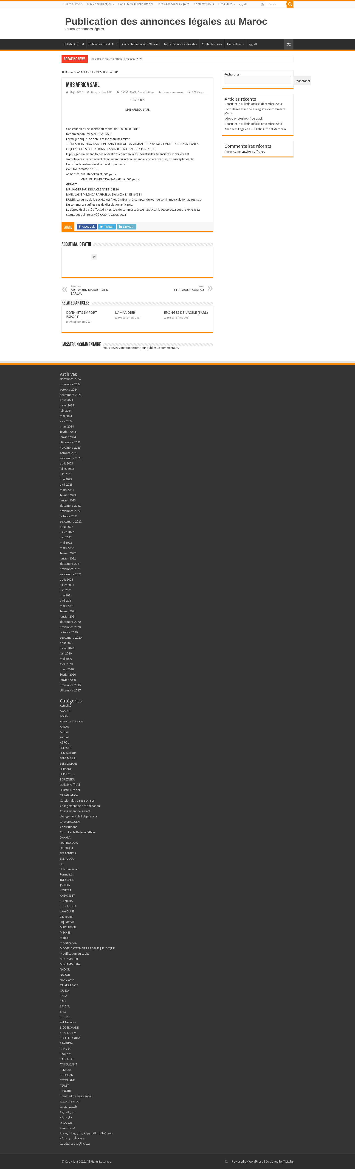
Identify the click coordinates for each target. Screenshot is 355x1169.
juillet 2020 (67, 648)
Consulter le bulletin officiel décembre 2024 (116, 59)
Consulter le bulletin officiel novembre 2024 (253, 124)
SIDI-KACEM (68, 1033)
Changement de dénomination (80, 806)
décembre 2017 (70, 690)
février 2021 (68, 611)
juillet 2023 (67, 468)
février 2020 (68, 674)
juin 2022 (66, 537)
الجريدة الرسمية (70, 1101)
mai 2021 (66, 595)
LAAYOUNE (67, 911)
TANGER (65, 1048)
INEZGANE (67, 879)
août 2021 (66, 579)
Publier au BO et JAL (99, 4)
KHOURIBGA (68, 906)
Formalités (67, 874)
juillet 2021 (67, 585)
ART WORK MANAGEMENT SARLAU (94, 290)
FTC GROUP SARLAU (180, 288)
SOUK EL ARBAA (70, 1038)
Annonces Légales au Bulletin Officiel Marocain (255, 129)
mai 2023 (66, 479)
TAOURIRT (67, 1059)
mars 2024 (67, 426)
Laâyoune (66, 916)
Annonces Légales (72, 721)
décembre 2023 (70, 442)
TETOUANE (67, 1080)
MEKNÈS (65, 932)
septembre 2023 (71, 458)
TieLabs (288, 1161)
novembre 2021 (70, 569)
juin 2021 (66, 590)
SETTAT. (65, 1017)
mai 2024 (66, 416)
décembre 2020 (70, 622)
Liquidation (67, 922)
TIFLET (64, 1085)
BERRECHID (67, 774)
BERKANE (66, 769)
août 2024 (66, 400)
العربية (243, 4)
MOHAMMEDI (69, 959)
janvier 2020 (68, 680)
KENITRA (65, 890)
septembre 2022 (71, 521)
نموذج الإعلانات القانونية (75, 1143)
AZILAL (64, 732)
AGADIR (65, 711)
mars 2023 (67, 490)
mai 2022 (66, 542)
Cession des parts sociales (77, 800)
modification (68, 943)
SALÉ (63, 1011)
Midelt (64, 938)
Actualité (65, 705)
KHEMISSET (67, 895)
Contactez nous (204, 4)
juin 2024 (66, 410)
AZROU (65, 742)
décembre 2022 (70, 505)
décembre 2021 (70, 563)
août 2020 (66, 643)
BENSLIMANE (68, 763)
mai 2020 (66, 658)
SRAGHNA (66, 1043)
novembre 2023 (70, 447)
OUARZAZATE (69, 985)
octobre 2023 (69, 453)
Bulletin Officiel (73, 4)
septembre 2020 (71, 637)
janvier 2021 (68, 616)
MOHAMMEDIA (70, 964)
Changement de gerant (75, 811)
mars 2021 (67, 606)
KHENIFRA (66, 901)
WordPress (255, 1161)
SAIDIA (65, 1006)
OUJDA (64, 990)
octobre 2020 (69, 632)
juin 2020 (66, 653)
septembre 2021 (71, 574)
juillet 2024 (67, 405)
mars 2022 (67, 548)
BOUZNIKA (67, 779)
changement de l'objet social (79, 816)
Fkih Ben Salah (69, 869)
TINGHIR (66, 1091)
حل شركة (66, 1117)
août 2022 (66, 527)
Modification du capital (75, 953)
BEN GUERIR (68, 753)
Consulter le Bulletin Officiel (135, 4)
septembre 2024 (71, 395)
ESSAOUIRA (67, 858)
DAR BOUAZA (69, 843)
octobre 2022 (69, 516)
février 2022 (68, 553)
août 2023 (66, 463)
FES (62, 864)
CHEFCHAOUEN (70, 821)
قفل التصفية (67, 1128)
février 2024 (68, 431)
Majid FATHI (76, 92)
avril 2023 (66, 484)
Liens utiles (225, 4)
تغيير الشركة (68, 1112)
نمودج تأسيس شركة (72, 1138)
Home (67, 72)
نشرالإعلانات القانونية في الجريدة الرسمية (86, 1133)
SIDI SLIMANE (70, 1027)
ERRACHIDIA (68, 853)
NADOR (65, 969)
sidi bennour (68, 1022)
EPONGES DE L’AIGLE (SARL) (186, 312)
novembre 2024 (70, 384)
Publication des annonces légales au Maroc (166, 21)
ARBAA (65, 726)
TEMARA (67, 1069)
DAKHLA (65, 837)
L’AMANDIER (125, 312)
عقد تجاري (66, 1122)
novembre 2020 (70, 627)
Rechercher (232, 74)
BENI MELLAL (68, 758)
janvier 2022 (68, 558)
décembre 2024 (70, 379)
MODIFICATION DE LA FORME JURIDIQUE (87, 948)
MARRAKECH (68, 927)
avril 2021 (66, 600)
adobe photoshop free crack (243, 118)
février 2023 (68, 495)
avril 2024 (66, 421)
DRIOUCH (66, 848)
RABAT (64, 996)
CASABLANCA (84, 72)
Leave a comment (173, 92)
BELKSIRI (66, 748)
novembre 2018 (70, 685)
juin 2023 (66, 474)
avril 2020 (66, 664)
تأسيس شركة (68, 1106)
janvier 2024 (68, 437)
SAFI (63, 1001)
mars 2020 (67, 669)
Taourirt (65, 1054)
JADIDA (65, 885)
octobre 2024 (69, 389)
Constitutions (146, 92)
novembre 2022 (70, 511)
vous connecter (129, 348)
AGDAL (64, 716)
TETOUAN (66, 1075)
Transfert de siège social (76, 1096)
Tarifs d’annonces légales (173, 4)
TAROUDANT (69, 1064)
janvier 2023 (68, 500)
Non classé (67, 980)
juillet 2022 (67, 532)
